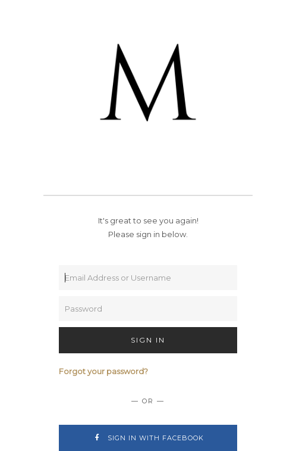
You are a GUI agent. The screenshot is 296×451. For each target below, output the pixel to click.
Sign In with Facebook (148, 438)
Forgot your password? (103, 371)
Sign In (148, 339)
